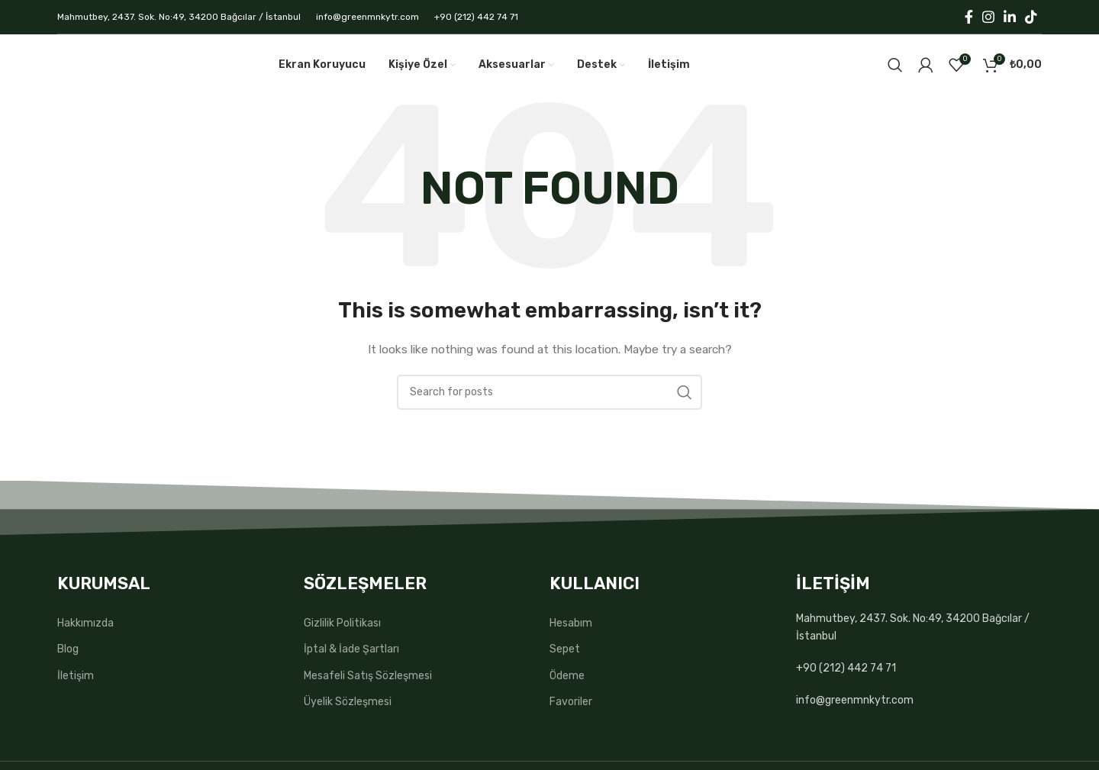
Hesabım (571, 623)
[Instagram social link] (988, 16)
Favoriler (571, 701)
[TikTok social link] (1031, 16)
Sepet (565, 649)
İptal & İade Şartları (351, 649)
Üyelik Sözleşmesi (348, 701)
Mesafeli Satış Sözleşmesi (368, 675)
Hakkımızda (85, 623)
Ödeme (567, 675)
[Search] (895, 65)
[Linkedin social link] (1009, 16)
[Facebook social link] (969, 16)
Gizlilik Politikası (342, 623)
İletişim (75, 675)
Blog (68, 649)
